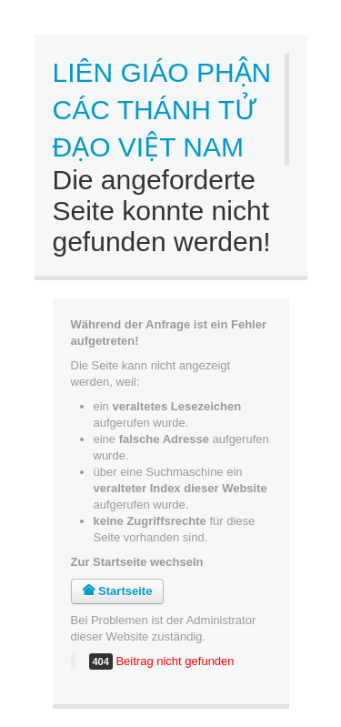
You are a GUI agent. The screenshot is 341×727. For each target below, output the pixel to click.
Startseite (118, 591)
